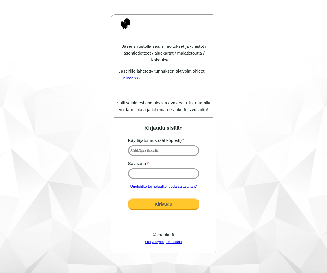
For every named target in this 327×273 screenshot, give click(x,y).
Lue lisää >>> (130, 78)
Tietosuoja (174, 242)
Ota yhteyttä (154, 242)
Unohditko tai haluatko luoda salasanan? (163, 186)
